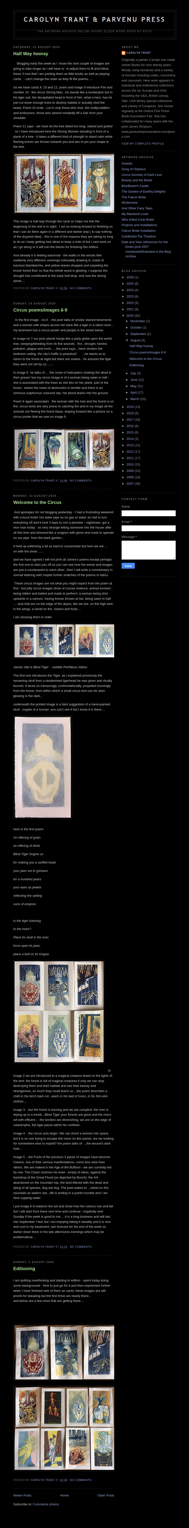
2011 (130, 458)
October (136, 327)
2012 (130, 451)
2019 (130, 407)
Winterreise (130, 202)
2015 (130, 432)
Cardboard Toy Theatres (139, 236)
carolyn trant (138, 52)
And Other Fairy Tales (137, 208)
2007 (130, 483)
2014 (130, 439)
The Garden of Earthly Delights (143, 191)
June (134, 380)
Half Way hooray (30, 53)
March (135, 399)
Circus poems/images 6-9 (40, 310)
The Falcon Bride (134, 197)
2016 (130, 426)
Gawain (127, 163)
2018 (130, 413)
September (138, 334)
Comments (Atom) (46, 1504)
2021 (130, 309)
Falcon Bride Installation (139, 231)
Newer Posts (22, 1495)
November (138, 321)
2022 (130, 303)
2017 (130, 419)
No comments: (82, 288)
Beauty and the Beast (137, 180)
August (135, 340)
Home (64, 1495)
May (133, 386)
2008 (130, 477)
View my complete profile (143, 143)
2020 (130, 315)
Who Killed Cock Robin (138, 219)
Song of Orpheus (134, 169)
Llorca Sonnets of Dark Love (142, 175)
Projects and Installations (139, 225)
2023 (130, 296)
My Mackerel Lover (135, 214)
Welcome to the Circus (37, 502)
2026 (130, 277)
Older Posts (105, 1495)
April (134, 392)
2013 (130, 445)
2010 (130, 464)
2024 (130, 290)
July (133, 373)
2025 (130, 283)
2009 (130, 471)
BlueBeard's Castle (135, 186)
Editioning (24, 1268)
